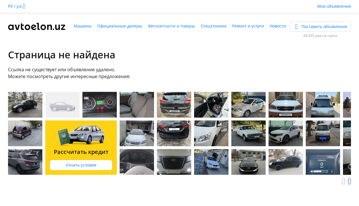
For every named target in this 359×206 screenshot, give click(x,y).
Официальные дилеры (119, 26)
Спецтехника (213, 26)
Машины (83, 26)
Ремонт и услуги (248, 26)
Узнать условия (81, 165)
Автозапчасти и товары (171, 26)
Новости (278, 26)
